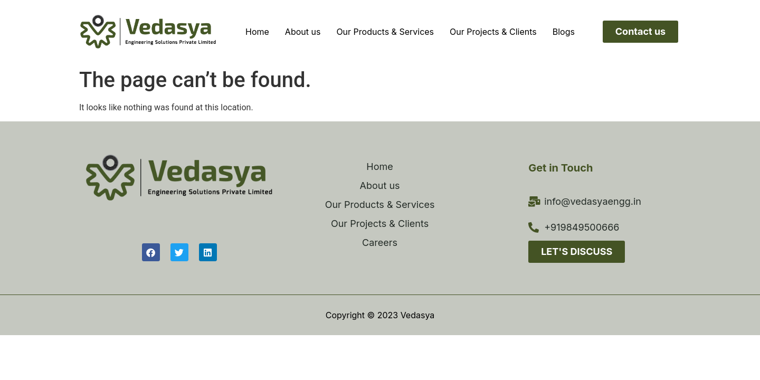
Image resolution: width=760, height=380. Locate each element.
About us (303, 31)
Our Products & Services (385, 31)
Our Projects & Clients (493, 31)
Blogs (564, 31)
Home (257, 31)
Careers (379, 242)
